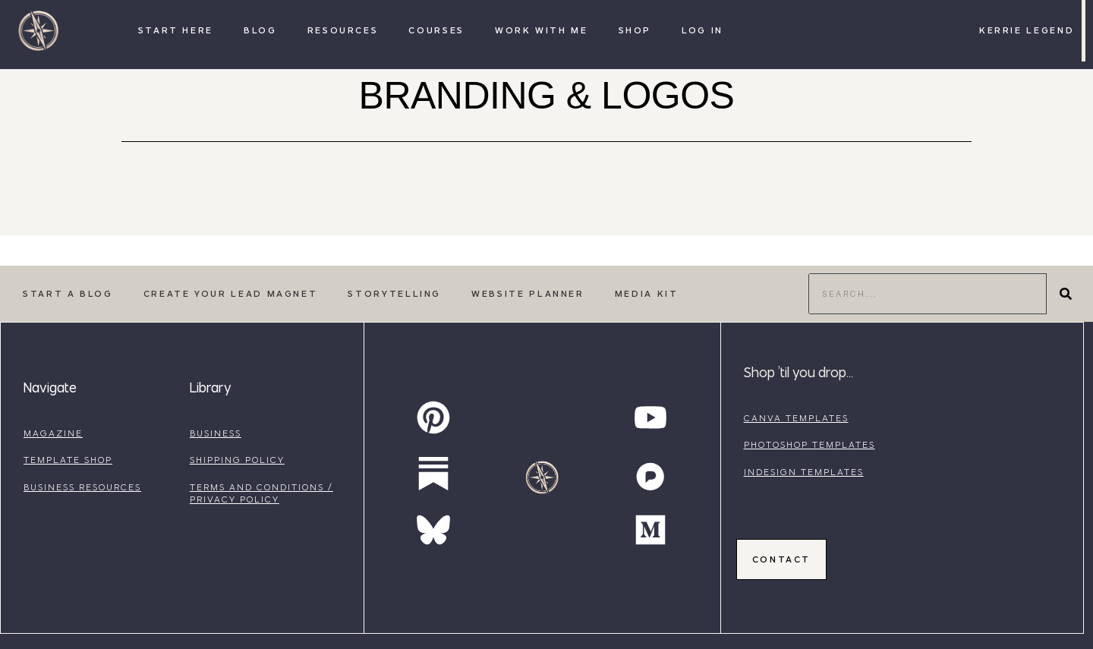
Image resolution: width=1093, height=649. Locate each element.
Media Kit (647, 293)
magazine (53, 433)
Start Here (175, 30)
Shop (635, 30)
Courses (436, 30)
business (215, 433)
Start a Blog (68, 293)
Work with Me (541, 30)
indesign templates (804, 471)
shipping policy (237, 459)
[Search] (1066, 293)
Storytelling (394, 293)
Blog (260, 30)
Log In (702, 30)
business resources (82, 487)
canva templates (796, 418)
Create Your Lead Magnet (230, 293)
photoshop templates (809, 444)
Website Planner (527, 293)
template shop (68, 459)
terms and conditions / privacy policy (261, 493)
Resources (343, 30)
